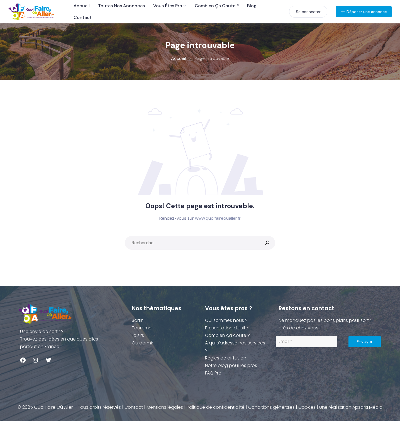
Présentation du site (226, 328)
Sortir (137, 320)
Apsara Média (367, 407)
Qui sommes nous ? (226, 320)
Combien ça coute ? (217, 6)
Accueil (82, 6)
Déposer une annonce (363, 11)
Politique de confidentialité (216, 407)
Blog (252, 6)
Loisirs (138, 335)
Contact (83, 17)
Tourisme (142, 328)
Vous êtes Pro (167, 6)
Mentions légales (165, 407)
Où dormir (142, 343)
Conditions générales (271, 407)
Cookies (307, 407)
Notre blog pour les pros (231, 365)
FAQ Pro (213, 373)
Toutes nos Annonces (121, 6)
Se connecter (308, 11)
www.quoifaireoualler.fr (218, 218)
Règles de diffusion (225, 358)
